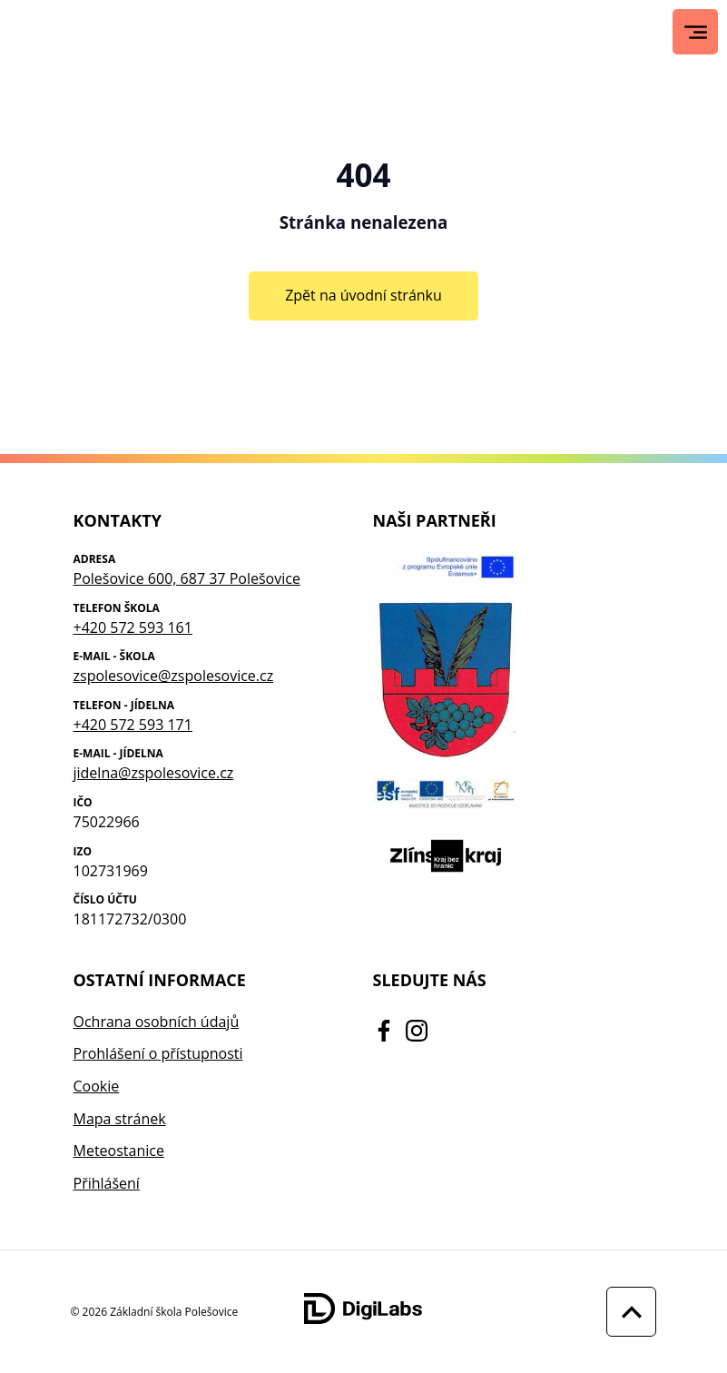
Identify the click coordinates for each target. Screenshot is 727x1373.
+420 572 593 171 (133, 725)
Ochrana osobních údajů (157, 1022)
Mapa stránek (120, 1119)
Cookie (97, 1086)
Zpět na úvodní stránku (363, 295)
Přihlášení (107, 1183)
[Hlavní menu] (695, 32)
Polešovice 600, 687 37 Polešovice (187, 578)
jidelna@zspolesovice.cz (154, 773)
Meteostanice (119, 1151)
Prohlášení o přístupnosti (158, 1053)
